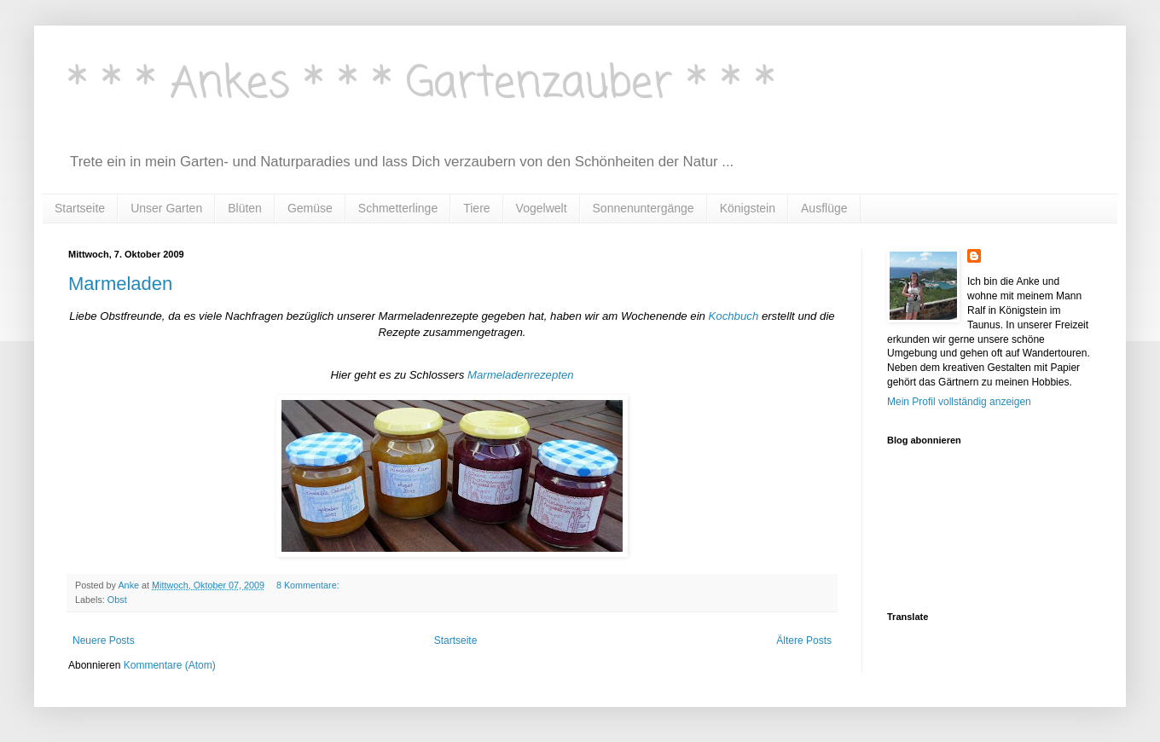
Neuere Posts (103, 640)
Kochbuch (734, 316)
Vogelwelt (541, 208)
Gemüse (310, 208)
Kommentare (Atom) (170, 665)
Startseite (80, 208)
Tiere (476, 208)
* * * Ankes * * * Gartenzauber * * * (421, 85)
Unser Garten (166, 208)
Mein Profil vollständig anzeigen (959, 402)
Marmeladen (120, 283)
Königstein (747, 208)
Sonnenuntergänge (643, 208)
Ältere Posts (804, 640)
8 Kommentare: (309, 585)
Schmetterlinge (398, 208)
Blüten (245, 208)
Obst (117, 599)
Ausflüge (824, 208)
